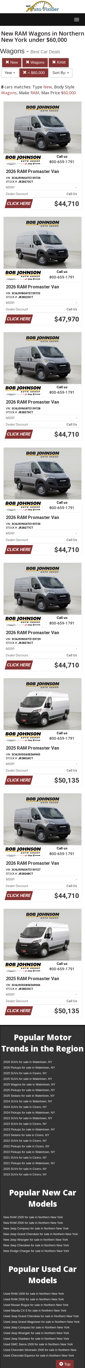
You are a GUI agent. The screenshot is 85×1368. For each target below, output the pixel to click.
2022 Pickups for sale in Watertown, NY (29, 1152)
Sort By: (61, 73)
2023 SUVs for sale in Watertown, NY (27, 1118)
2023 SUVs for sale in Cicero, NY (25, 1123)
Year (10, 73)
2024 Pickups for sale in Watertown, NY (29, 1112)
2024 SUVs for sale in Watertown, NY (27, 1101)
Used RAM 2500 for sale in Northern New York (33, 1299)
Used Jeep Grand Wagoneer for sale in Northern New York (41, 1321)
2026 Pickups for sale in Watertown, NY (29, 1067)
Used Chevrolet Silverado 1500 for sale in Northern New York (39, 1350)
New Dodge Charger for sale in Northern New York (36, 1251)
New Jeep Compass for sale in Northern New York (36, 1228)
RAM (59, 62)
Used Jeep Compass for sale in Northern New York (36, 1327)
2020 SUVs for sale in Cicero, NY (25, 1168)
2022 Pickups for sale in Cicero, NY (26, 1146)
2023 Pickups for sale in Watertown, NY (29, 1129)
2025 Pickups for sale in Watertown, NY (29, 1090)
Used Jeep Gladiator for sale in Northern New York (36, 1338)
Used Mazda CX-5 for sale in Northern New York (34, 1310)
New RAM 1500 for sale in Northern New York (33, 1217)
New (11, 62)
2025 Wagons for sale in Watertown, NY (29, 1084)
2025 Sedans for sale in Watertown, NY (29, 1095)
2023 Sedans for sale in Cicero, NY (26, 1135)
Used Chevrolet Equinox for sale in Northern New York (38, 1355)
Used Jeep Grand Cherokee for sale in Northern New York (41, 1316)
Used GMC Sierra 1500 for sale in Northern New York (38, 1344)
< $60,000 (34, 73)
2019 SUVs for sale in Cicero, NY (25, 1174)
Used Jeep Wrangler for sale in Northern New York (36, 1333)
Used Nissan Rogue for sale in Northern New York (35, 1305)
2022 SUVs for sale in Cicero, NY (25, 1140)
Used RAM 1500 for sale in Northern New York (33, 1293)
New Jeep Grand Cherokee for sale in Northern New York (40, 1234)
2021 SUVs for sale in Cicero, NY (25, 1157)
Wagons (35, 62)
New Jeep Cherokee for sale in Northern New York (36, 1245)
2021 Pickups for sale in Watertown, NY (29, 1163)
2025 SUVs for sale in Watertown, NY (27, 1078)
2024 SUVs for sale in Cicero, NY (25, 1107)
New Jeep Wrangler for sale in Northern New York (35, 1239)
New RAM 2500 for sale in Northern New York (33, 1222)
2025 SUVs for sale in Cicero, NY (25, 1073)
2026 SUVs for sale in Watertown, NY (27, 1062)
